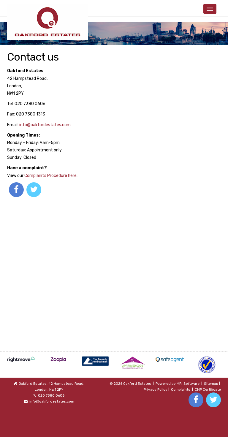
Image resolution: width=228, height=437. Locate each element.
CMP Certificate (208, 389)
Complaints (180, 389)
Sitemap (211, 383)
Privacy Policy (155, 389)
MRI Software (188, 383)
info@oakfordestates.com (45, 124)
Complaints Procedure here (50, 175)
